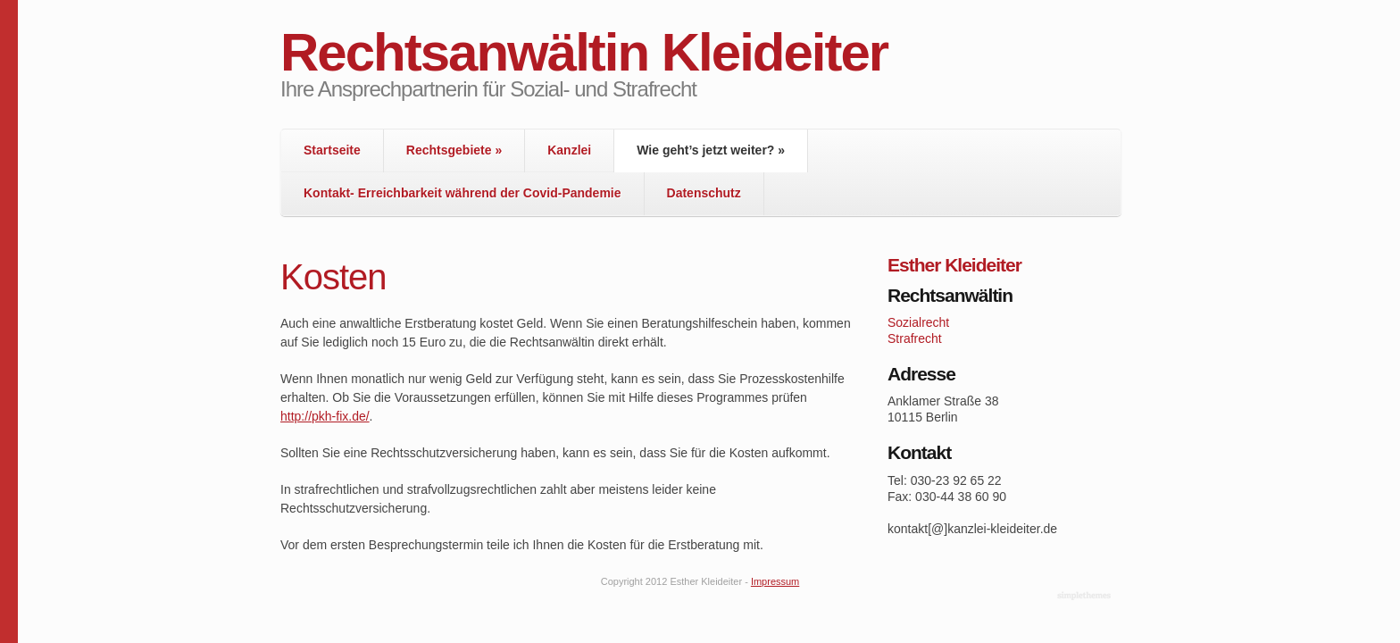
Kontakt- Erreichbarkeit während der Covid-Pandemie (462, 193)
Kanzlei (569, 150)
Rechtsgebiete (454, 150)
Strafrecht (915, 338)
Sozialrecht (918, 322)
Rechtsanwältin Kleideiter (584, 52)
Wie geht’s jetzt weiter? (711, 150)
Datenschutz (704, 193)
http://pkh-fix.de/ (325, 416)
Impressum (775, 581)
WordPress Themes (1086, 596)
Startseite (332, 150)
